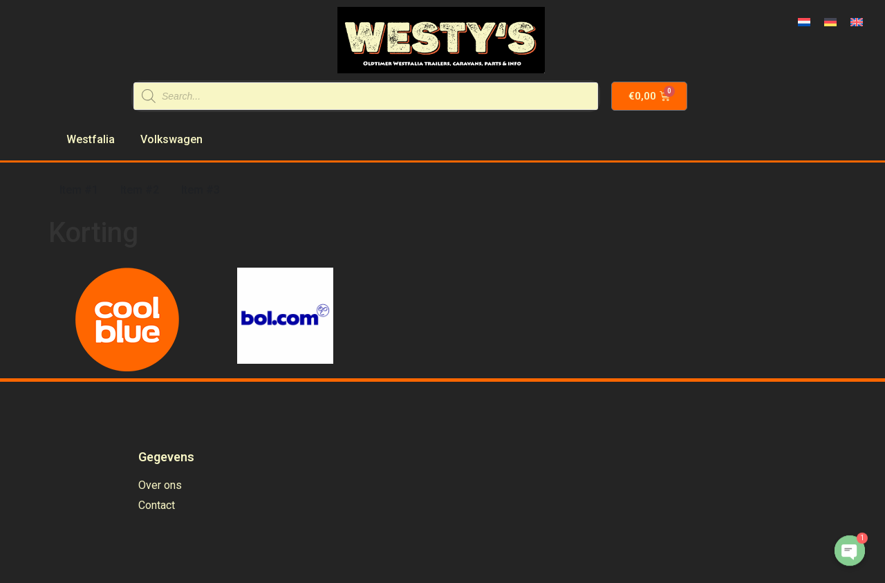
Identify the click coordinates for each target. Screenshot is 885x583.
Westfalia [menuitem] (90, 139)
